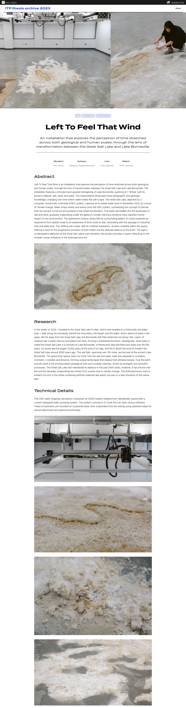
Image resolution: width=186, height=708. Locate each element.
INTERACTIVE (178, 3)
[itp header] (93, 2)
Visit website (107, 165)
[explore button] (169, 2)
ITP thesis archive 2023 (27, 8)
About (178, 8)
